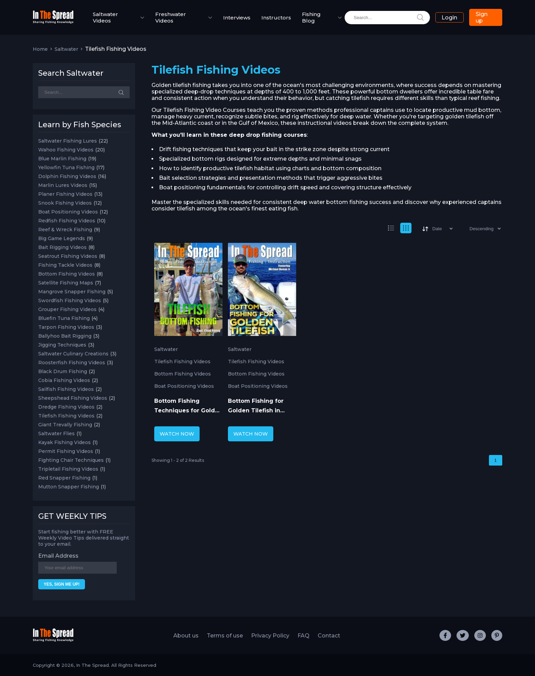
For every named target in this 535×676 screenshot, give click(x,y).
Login (449, 17)
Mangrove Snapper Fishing (71, 292)
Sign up (482, 17)
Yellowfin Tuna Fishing (66, 167)
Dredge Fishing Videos (66, 407)
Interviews (236, 17)
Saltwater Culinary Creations (73, 354)
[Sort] (437, 229)
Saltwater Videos (105, 17)
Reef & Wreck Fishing (65, 229)
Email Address (58, 556)
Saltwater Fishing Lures (67, 141)
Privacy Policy (270, 635)
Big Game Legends (61, 238)
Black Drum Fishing (62, 371)
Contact (329, 635)
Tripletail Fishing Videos (68, 469)
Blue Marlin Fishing (62, 159)
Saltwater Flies (56, 433)
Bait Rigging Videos (62, 247)
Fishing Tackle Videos (65, 265)
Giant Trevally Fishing (65, 425)
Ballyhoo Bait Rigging (64, 336)
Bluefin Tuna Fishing (64, 318)
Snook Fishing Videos (65, 203)
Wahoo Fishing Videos (65, 150)
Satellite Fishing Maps (65, 283)
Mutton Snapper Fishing (68, 487)
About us (186, 635)
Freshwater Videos (170, 17)
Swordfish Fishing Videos (69, 300)
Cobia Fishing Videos (64, 380)
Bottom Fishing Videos (66, 274)
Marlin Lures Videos (62, 185)
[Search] (84, 92)
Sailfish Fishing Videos (66, 389)
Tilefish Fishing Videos (66, 416)
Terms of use (225, 635)
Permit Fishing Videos (65, 451)
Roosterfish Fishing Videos (71, 362)
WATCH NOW (177, 434)
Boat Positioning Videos (68, 212)
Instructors (276, 17)
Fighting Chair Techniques (71, 460)
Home (40, 49)
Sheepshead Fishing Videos (72, 398)
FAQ (303, 635)
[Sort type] (479, 229)
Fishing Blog (311, 17)
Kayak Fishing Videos (64, 442)
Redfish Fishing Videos (66, 221)
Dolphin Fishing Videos (67, 176)
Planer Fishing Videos (65, 194)
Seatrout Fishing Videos (67, 256)
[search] (387, 17)
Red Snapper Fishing (64, 478)
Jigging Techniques (62, 345)
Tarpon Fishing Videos (66, 327)
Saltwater (66, 49)
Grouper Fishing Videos (67, 309)
